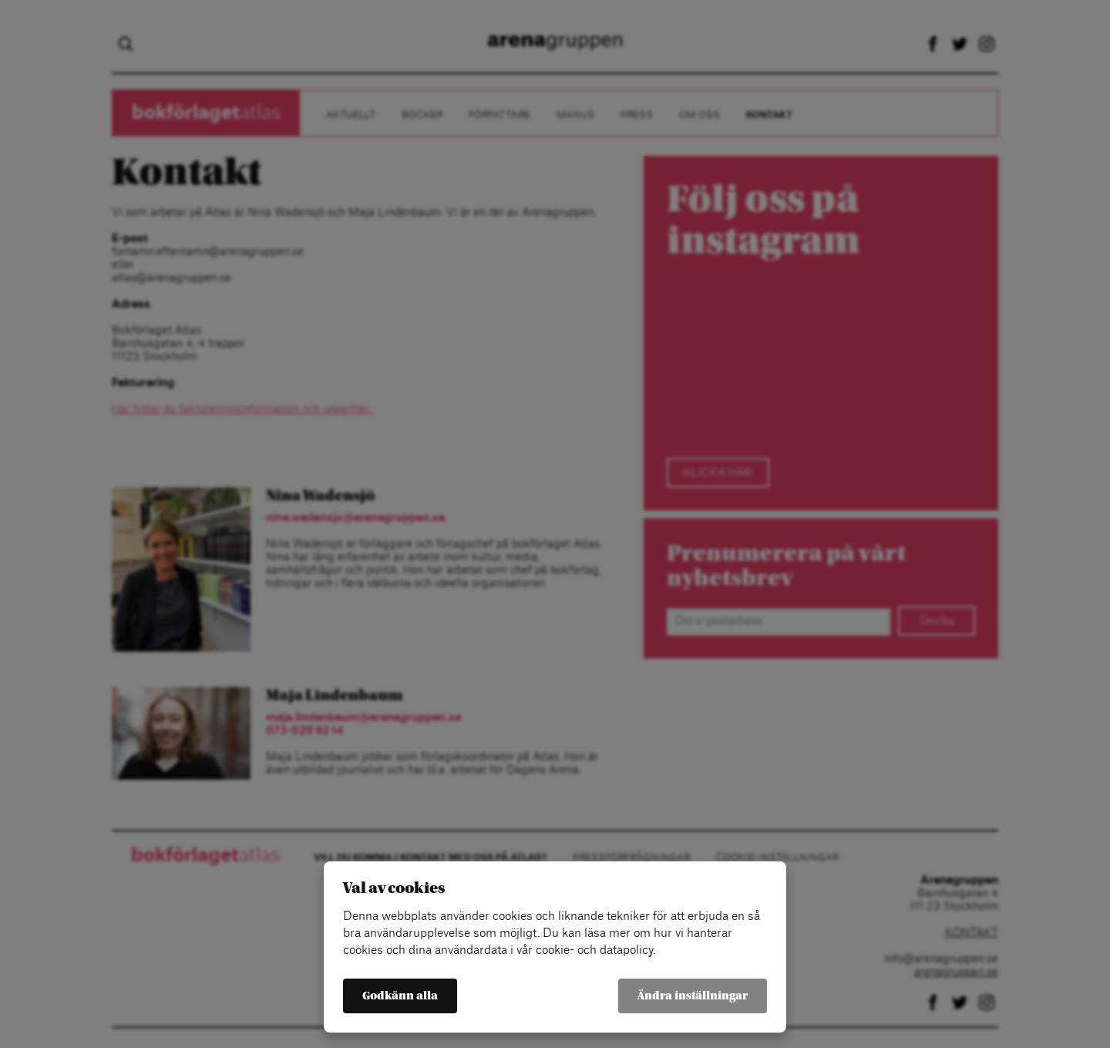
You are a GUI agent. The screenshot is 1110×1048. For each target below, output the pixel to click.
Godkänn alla (400, 996)
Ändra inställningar (692, 996)
